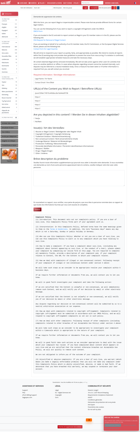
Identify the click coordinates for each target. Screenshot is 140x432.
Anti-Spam (91, 405)
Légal (57, 390)
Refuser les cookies (130, 425)
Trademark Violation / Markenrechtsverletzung (53, 136)
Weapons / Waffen (42, 148)
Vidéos (32, 3)
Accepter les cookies (112, 425)
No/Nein (38, 121)
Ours (56, 397)
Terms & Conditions (58, 229)
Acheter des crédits (9, 123)
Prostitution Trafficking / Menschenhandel (51, 144)
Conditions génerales (95, 400)
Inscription (94, 8)
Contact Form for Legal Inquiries (46, 49)
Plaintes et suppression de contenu (70, 427)
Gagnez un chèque (8, 141)
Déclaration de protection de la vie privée (102, 402)
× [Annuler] (136, 418)
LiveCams (22, 3)
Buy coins (67, 3)
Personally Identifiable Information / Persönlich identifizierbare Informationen (65, 146)
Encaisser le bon (54, 3)
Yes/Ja (37, 118)
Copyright (58, 395)
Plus (76, 3)
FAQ (23, 393)
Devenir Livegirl (93, 390)
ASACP (90, 397)
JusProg (85, 382)
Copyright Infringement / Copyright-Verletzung (53, 134)
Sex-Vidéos (6, 132)
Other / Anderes (42, 153)
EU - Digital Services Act (63, 393)
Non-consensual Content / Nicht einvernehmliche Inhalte (57, 139)
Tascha (9, 161)
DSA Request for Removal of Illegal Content (50, 40)
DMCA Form (38, 31)
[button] (136, 3)
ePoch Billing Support (29, 395)
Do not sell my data (94, 409)
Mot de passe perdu (105, 8)
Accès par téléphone (9, 136)
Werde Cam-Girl (112, 3)
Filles (41, 3)
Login (85, 8)
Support (25, 390)
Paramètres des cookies (96, 407)
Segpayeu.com (27, 397)
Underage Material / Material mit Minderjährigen (54, 141)
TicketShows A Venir (9, 145)
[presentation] (49, 195)
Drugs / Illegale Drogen (44, 151)
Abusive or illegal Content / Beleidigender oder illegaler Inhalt (58, 132)
